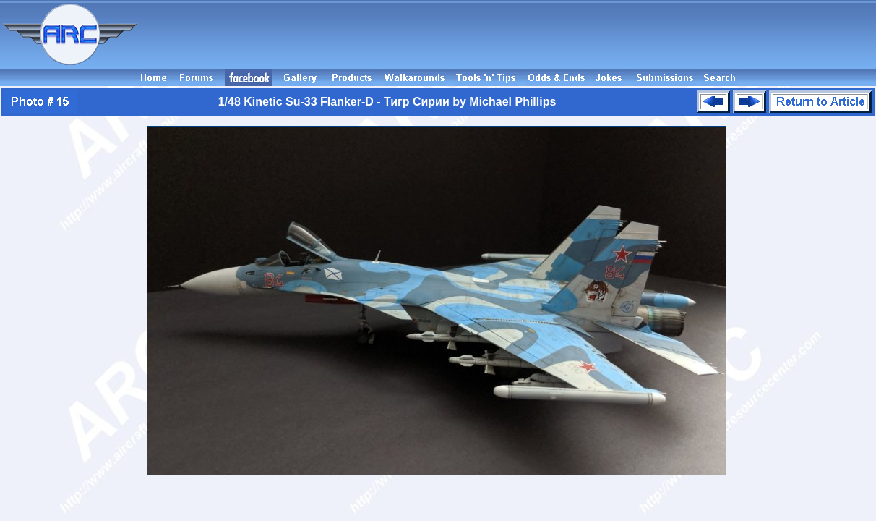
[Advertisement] (509, 34)
